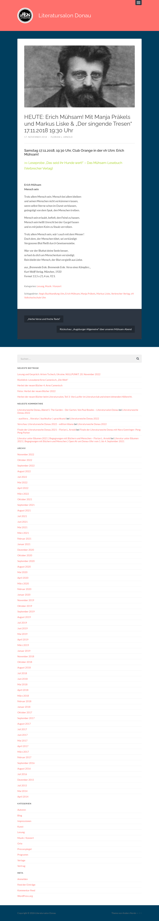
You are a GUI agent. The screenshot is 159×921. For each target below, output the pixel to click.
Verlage (21, 860)
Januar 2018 (23, 706)
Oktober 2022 (24, 460)
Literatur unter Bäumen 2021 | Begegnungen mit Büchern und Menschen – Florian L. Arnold (63, 438)
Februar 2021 (24, 538)
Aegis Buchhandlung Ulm (51, 293)
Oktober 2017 (24, 712)
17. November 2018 (35, 137)
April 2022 (22, 488)
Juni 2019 (22, 628)
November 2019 (25, 600)
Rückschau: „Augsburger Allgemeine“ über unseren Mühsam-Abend (96, 329)
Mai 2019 (22, 633)
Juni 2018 (22, 678)
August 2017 (24, 723)
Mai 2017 (22, 740)
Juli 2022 (22, 476)
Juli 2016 (22, 774)
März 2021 (23, 532)
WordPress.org (25, 895)
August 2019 (24, 617)
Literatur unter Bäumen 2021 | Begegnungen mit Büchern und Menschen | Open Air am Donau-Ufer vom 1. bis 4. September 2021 (78, 440)
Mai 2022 (22, 482)
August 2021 (24, 510)
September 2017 (26, 718)
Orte (19, 843)
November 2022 (25, 454)
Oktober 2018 (24, 662)
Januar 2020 (23, 594)
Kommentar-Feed (26, 890)
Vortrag (21, 865)
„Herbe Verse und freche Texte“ (43, 318)
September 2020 (26, 560)
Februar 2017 (24, 757)
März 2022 (23, 493)
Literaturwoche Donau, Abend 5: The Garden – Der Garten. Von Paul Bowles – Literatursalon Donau (67, 409)
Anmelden (22, 879)
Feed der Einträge (26, 884)
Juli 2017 (22, 729)
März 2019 (23, 645)
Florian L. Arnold (62, 137)
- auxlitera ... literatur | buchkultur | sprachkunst (41, 418)
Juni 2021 (22, 521)
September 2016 (26, 762)
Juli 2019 (22, 622)
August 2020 (24, 566)
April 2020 (22, 577)
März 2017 (23, 751)
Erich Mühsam (72, 293)
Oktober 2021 (24, 499)
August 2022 (24, 471)
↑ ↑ (140, 913)
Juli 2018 (22, 673)
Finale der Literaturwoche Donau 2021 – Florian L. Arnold (46, 429)
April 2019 (22, 639)
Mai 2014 (22, 790)
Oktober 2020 (24, 555)
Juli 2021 (22, 516)
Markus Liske (103, 293)
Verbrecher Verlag (120, 293)
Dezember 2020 (25, 549)
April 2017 (22, 746)
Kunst (20, 826)
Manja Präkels (88, 293)
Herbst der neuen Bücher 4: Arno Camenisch (39, 385)
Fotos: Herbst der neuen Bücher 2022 (36, 391)
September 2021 (26, 504)
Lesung (40, 286)
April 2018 (22, 690)
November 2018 (25, 656)
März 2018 (23, 695)
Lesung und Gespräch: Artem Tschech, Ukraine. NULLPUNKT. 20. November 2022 (58, 374)
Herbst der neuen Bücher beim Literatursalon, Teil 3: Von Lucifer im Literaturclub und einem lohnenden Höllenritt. (74, 396)
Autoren (21, 809)
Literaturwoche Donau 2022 (84, 418)
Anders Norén (129, 913)
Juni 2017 (22, 734)
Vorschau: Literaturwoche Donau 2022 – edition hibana (45, 424)
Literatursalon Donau (65, 15)
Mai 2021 (22, 527)
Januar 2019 (23, 650)
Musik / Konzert (53, 286)
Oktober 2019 (24, 605)
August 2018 (24, 667)
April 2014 (22, 796)
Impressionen (24, 820)
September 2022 (26, 465)
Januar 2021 (23, 544)
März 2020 (23, 583)
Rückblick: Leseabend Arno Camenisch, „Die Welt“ (42, 379)
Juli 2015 (22, 785)
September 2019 (26, 611)
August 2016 (24, 768)
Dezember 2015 (25, 779)
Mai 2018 (22, 684)
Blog (19, 815)
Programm (22, 854)
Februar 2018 (24, 701)
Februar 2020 (24, 589)
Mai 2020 (22, 572)
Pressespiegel (24, 848)
